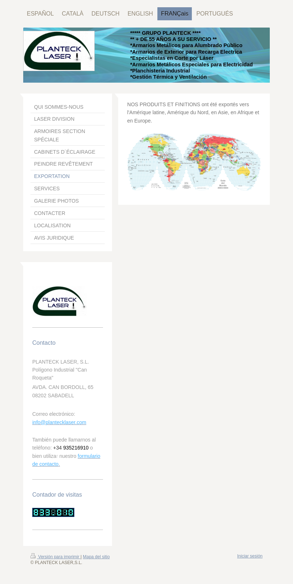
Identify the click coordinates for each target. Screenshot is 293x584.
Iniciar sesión (250, 556)
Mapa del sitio (96, 556)
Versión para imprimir (55, 556)
